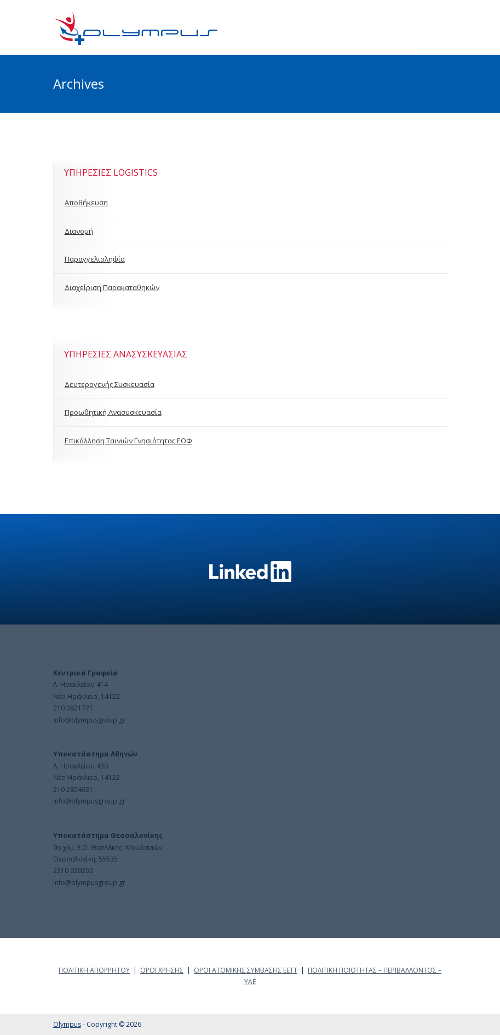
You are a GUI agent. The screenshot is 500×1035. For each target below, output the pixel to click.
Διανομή (79, 231)
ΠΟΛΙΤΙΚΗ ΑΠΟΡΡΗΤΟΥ (94, 970)
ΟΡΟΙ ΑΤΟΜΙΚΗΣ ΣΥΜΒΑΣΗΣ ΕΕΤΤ (245, 970)
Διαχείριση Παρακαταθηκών (112, 287)
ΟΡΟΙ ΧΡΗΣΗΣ (161, 970)
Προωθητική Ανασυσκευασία (113, 412)
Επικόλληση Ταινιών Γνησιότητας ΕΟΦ (128, 441)
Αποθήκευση (86, 202)
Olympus (67, 1024)
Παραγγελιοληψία (95, 259)
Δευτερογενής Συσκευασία (109, 384)
